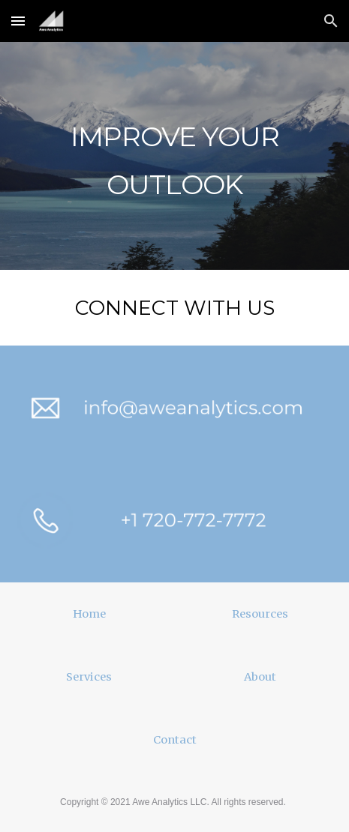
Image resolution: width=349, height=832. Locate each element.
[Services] (89, 676)
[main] (174, 156)
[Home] (89, 613)
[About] (260, 676)
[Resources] (260, 613)
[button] (18, 20)
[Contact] (174, 739)
